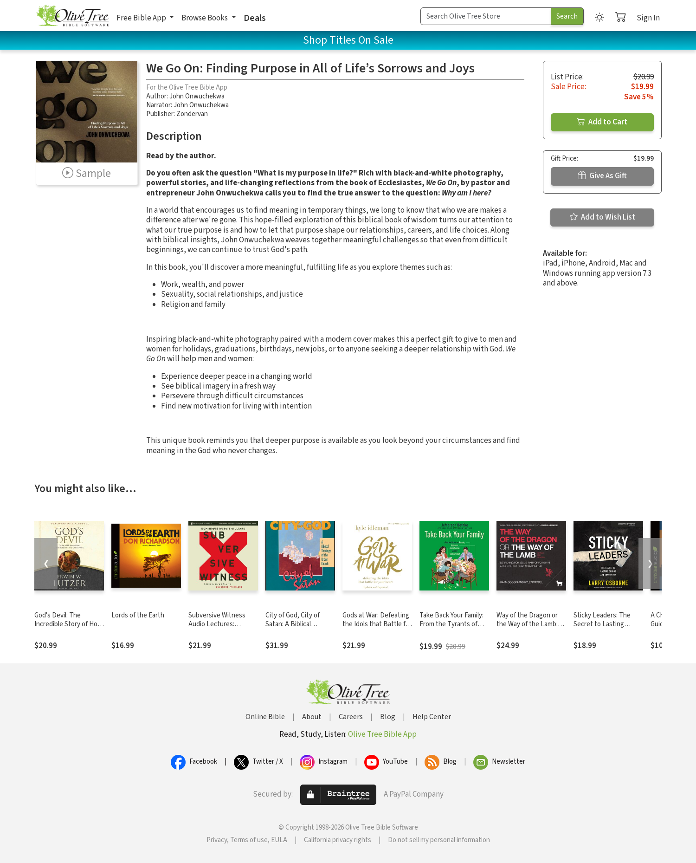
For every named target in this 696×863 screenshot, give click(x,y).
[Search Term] (485, 16)
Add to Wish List (602, 217)
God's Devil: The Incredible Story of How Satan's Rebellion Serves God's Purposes (68, 628)
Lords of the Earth (137, 615)
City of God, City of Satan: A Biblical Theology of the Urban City (298, 628)
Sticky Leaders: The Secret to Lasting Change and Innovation (607, 624)
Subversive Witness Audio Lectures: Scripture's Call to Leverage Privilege (216, 628)
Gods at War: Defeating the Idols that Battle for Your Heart (377, 624)
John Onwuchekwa (197, 96)
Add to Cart (602, 122)
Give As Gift (602, 176)
